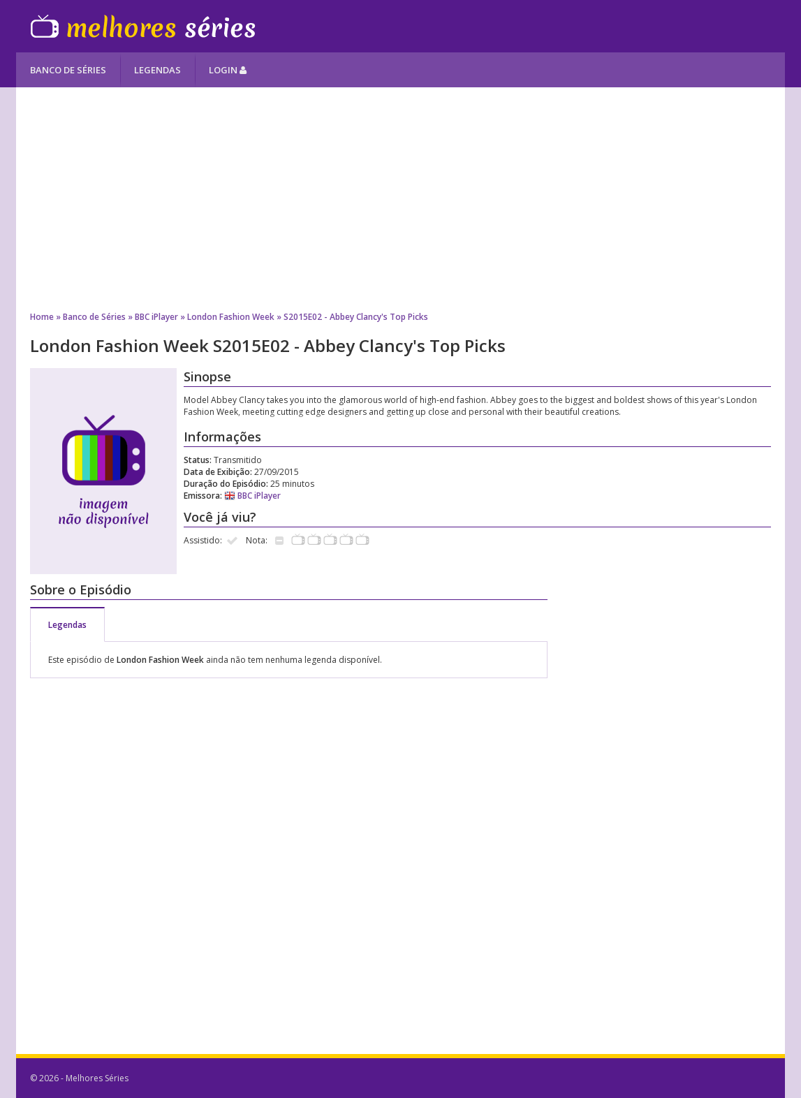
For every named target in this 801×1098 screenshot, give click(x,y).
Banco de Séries (68, 70)
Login (228, 70)
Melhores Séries (143, 26)
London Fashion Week (230, 317)
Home (42, 317)
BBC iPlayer (156, 317)
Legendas (157, 70)
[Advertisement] (400, 199)
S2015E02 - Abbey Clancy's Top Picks (356, 317)
